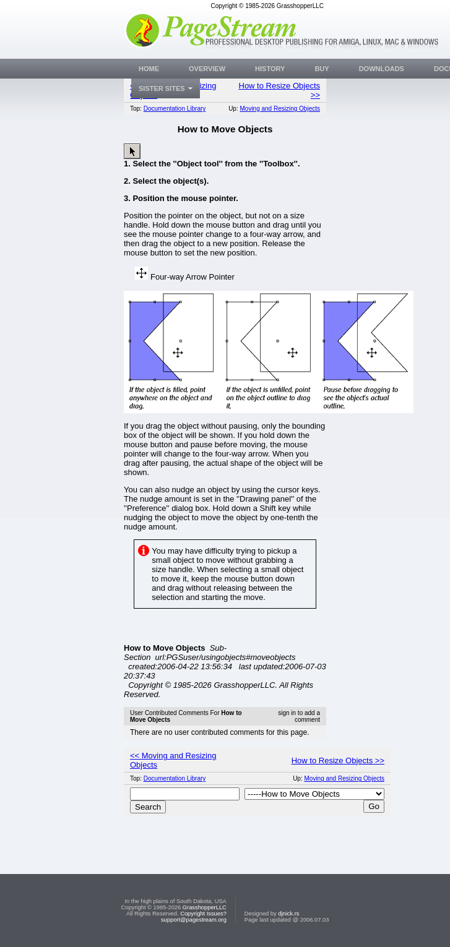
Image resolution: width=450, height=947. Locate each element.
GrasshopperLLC (205, 907)
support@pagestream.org (194, 920)
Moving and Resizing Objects (280, 108)
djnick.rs (288, 914)
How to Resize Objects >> (338, 760)
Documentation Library (175, 108)
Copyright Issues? (203, 914)
